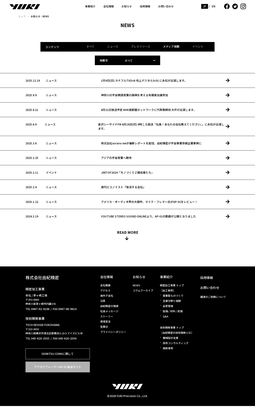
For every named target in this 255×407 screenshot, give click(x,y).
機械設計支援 (170, 339)
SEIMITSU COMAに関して (57, 355)
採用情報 (145, 6)
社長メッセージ (109, 312)
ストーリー (106, 317)
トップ (22, 16)
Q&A (165, 317)
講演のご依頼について (213, 298)
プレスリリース (140, 46)
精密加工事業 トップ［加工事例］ (172, 288)
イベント (197, 46)
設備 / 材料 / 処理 (173, 312)
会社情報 (108, 6)
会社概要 (105, 286)
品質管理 (168, 307)
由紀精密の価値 (109, 307)
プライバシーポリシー (113, 333)
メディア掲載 (171, 46)
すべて (90, 46)
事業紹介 (90, 6)
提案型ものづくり (173, 296)
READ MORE (127, 233)
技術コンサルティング (175, 344)
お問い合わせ (166, 6)
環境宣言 (105, 322)
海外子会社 (106, 296)
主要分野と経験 (172, 302)
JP (204, 6)
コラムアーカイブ (143, 291)
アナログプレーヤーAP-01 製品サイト (57, 368)
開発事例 (168, 349)
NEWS (136, 286)
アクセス (105, 291)
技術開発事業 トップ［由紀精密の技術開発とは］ (177, 331)
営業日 (104, 328)
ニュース (112, 46)
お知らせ (127, 6)
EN (214, 6)
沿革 (102, 302)
